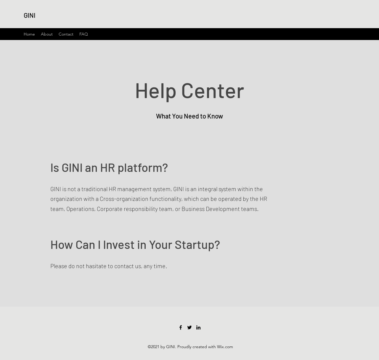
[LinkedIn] (198, 327)
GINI (30, 15)
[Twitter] (189, 327)
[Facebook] (181, 327)
